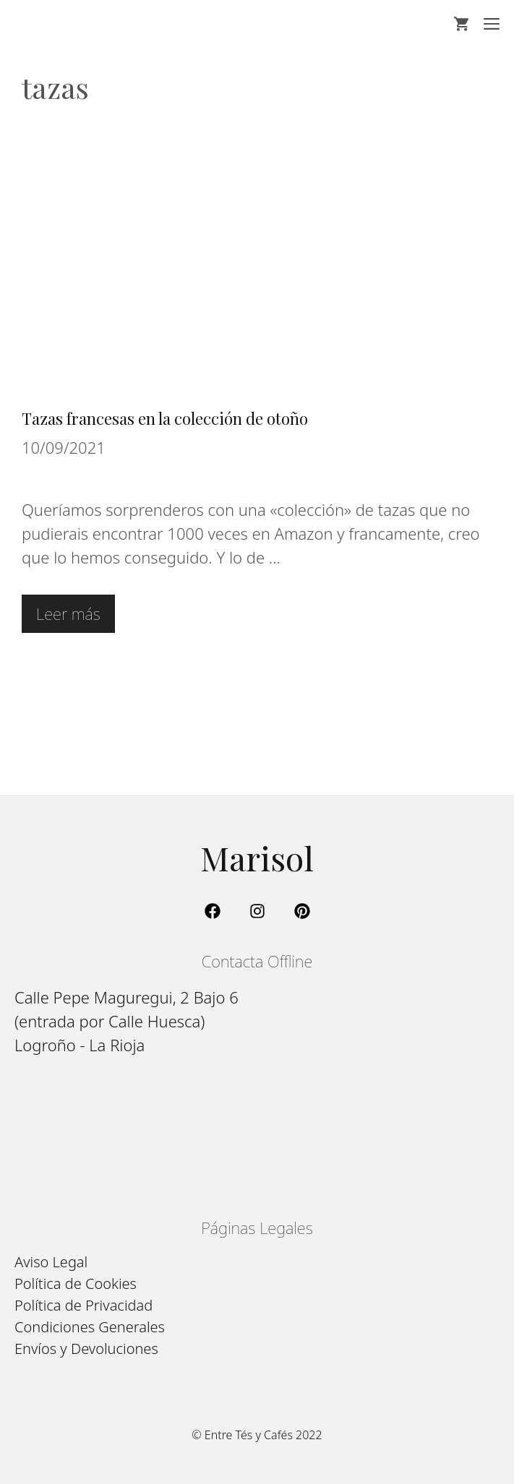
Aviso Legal (50, 1262)
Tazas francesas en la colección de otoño (165, 418)
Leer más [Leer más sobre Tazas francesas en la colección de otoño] (68, 613)
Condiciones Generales (89, 1327)
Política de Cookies (75, 1283)
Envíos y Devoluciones (86, 1348)
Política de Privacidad (83, 1305)
